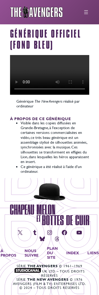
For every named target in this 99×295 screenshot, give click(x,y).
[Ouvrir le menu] (86, 12)
